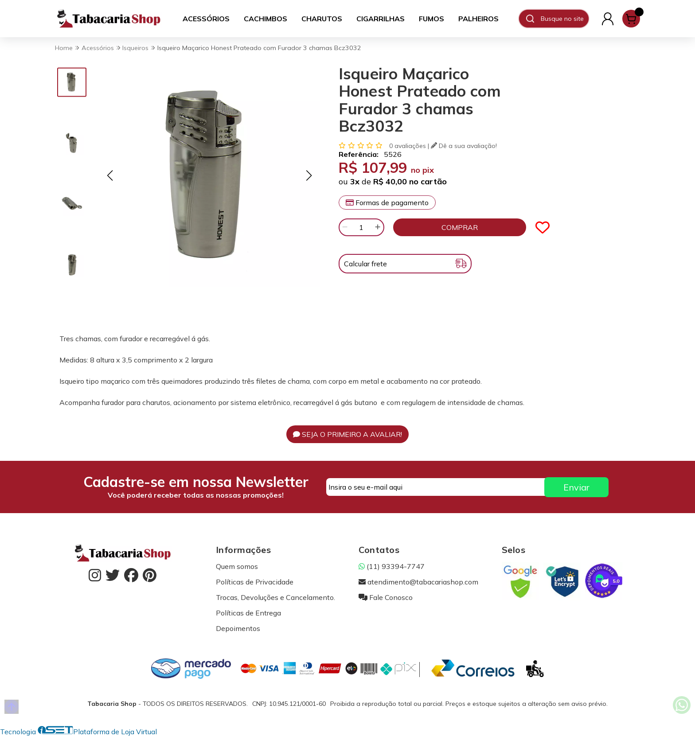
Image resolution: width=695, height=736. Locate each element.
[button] (109, 175)
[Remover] (345, 227)
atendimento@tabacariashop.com (418, 581)
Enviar (576, 487)
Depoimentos (238, 628)
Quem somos (237, 566)
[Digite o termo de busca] (564, 19)
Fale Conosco (386, 597)
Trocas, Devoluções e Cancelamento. (275, 597)
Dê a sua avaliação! (464, 146)
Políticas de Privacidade (254, 581)
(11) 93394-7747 (392, 566)
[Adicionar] (377, 227)
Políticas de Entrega (248, 612)
